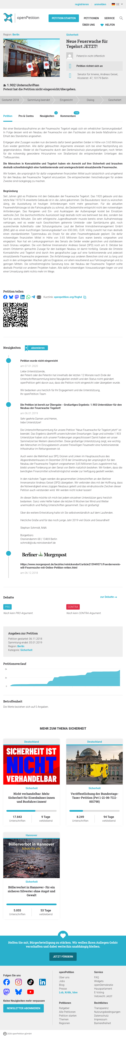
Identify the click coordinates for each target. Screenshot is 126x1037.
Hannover (31, 835)
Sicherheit (72, 34)
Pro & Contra (26, 116)
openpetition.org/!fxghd (70, 297)
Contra (73, 606)
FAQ (96, 977)
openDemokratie (103, 984)
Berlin (15, 34)
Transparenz (101, 1008)
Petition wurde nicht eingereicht (39, 360)
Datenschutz (101, 1015)
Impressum (100, 1019)
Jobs (62, 981)
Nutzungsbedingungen (107, 1011)
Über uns (64, 977)
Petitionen (91, 18)
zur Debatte (107, 596)
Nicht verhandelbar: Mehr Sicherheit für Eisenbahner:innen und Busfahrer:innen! (31, 798)
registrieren (82, 4)
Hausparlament (103, 988)
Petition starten (64, 18)
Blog (61, 984)
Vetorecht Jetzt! (103, 996)
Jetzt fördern (63, 956)
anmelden (100, 4)
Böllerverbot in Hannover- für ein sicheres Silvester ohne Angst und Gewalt (31, 891)
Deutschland (31, 741)
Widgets (99, 981)
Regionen (64, 1023)
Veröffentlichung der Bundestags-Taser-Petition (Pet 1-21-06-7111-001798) (94, 798)
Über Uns (88, 24)
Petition (7, 116)
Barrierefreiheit (102, 1023)
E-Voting (99, 992)
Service (109, 18)
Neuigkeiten (47, 114)
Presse (63, 988)
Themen (64, 1019)
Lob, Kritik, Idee (68, 992)
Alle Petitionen (67, 1011)
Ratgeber (64, 1008)
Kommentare (68, 114)
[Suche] (121, 18)
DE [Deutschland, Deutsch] (115, 4)
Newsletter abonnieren (23, 1008)
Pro (7, 606)
